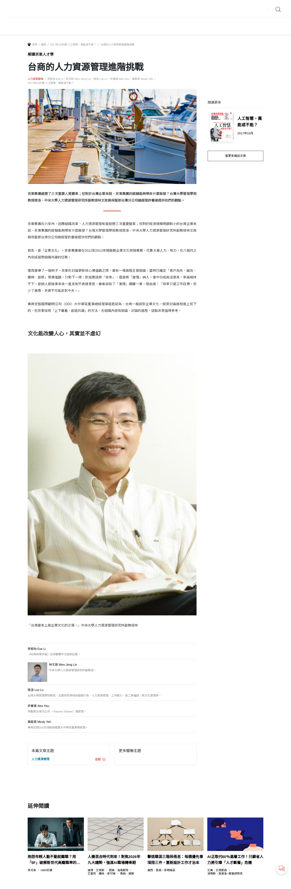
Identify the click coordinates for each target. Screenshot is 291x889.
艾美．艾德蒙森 (217, 870)
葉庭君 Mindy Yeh (142, 78)
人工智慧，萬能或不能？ (249, 121)
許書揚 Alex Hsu (120, 78)
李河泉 (32, 870)
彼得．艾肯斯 (96, 870)
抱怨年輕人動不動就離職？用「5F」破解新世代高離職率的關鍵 (54, 860)
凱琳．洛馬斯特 (118, 870)
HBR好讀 (46, 870)
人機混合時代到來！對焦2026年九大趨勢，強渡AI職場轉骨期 (114, 860)
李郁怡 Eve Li (55, 78)
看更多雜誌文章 (235, 155)
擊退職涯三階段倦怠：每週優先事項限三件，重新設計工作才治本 (175, 860)
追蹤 (100, 759)
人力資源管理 (35, 78)
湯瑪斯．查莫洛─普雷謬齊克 (225, 873)
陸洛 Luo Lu (101, 78)
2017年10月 (245, 133)
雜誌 (43, 44)
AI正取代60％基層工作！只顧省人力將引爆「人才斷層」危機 (235, 860)
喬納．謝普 (127, 873)
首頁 (34, 44)
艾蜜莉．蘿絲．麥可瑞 (101, 873)
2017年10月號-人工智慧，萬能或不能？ (73, 44)
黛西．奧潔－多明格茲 (161, 870)
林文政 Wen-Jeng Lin (78, 78)
